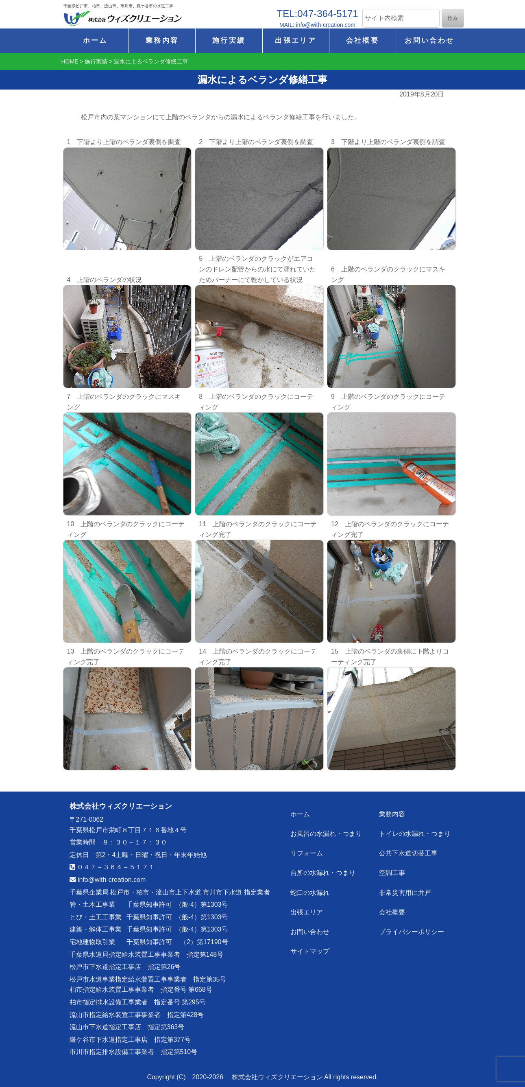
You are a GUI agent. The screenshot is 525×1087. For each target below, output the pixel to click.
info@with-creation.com (108, 879)
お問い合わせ (429, 40)
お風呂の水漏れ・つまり (326, 833)
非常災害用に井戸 (405, 892)
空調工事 (392, 872)
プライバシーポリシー (411, 931)
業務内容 (162, 40)
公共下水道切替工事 (408, 853)
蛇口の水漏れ (309, 892)
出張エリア (295, 40)
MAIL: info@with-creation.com (317, 25)
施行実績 (228, 40)
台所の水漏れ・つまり (322, 872)
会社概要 (362, 40)
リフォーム (306, 853)
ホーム (95, 40)
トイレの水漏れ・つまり (415, 833)
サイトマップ (309, 950)
